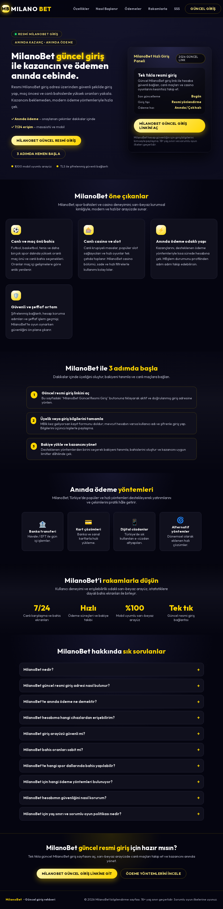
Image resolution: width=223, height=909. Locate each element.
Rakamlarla (157, 9)
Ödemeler (133, 9)
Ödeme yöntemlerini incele (153, 873)
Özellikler (81, 9)
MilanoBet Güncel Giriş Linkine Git (77, 873)
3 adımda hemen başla (38, 154)
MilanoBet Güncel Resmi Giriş (46, 140)
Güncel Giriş (202, 9)
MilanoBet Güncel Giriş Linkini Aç (163, 125)
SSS (177, 9)
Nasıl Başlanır (107, 9)
